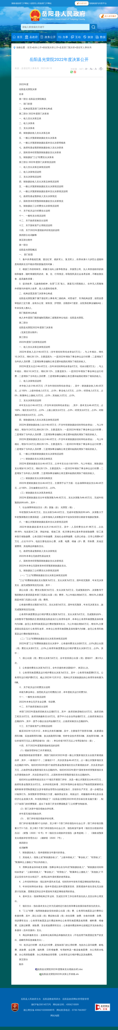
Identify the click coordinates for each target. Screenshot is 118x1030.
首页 (29, 47)
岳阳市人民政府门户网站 (41, 3)
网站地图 (54, 1015)
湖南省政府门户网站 (20, 3)
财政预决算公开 (50, 47)
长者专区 (82, 3)
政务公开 (37, 47)
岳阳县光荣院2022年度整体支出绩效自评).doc (60, 969)
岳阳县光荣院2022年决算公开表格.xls (60, 974)
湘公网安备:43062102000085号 (39, 1010)
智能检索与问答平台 (98, 3)
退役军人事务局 (83, 47)
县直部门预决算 (67, 47)
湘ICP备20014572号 (41, 1004)
